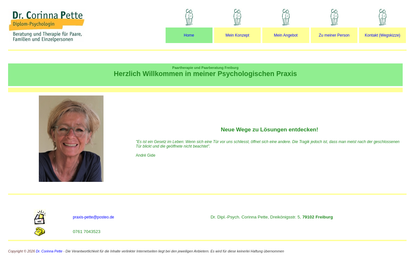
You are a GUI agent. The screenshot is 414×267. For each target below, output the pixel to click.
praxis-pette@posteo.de (93, 217)
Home (189, 35)
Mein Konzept (237, 35)
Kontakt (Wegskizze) (382, 35)
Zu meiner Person (334, 35)
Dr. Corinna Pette (49, 251)
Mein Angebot (286, 35)
